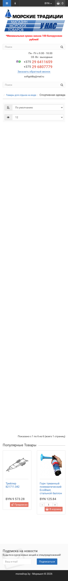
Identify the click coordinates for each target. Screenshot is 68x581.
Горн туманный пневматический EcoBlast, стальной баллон (51, 488)
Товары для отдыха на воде (21, 95)
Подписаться (47, 561)
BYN (48, 3)
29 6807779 (38, 67)
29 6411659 (38, 62)
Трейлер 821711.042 (12, 485)
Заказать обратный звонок (34, 71)
